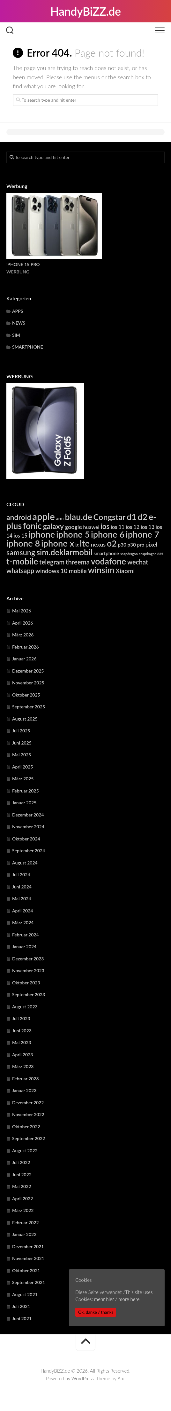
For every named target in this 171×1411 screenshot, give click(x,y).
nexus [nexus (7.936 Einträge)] (98, 544)
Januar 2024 (24, 946)
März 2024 (22, 922)
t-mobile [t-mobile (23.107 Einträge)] (22, 561)
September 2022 (28, 1138)
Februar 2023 (25, 1078)
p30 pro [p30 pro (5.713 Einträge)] (136, 545)
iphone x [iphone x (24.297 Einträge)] (57, 543)
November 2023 (28, 970)
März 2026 (22, 634)
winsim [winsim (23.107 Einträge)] (101, 570)
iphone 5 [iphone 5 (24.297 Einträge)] (73, 534)
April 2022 (22, 1198)
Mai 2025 (21, 754)
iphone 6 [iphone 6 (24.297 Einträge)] (107, 534)
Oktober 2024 (26, 838)
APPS (17, 311)
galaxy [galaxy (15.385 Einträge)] (53, 526)
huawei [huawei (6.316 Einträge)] (91, 527)
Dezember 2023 (28, 958)
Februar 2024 (25, 934)
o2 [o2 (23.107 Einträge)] (112, 543)
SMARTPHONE (27, 347)
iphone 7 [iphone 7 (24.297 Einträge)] (142, 534)
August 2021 (25, 1294)
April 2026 (22, 623)
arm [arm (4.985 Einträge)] (60, 518)
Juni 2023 (22, 1030)
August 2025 (25, 718)
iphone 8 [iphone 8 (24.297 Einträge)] (23, 543)
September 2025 (28, 706)
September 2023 (28, 994)
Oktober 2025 (26, 695)
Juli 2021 (21, 1306)
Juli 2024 (21, 874)
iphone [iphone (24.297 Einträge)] (42, 534)
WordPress (82, 1378)
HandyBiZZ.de (85, 11)
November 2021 (28, 1258)
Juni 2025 (22, 742)
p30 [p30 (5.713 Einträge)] (122, 545)
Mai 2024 (21, 898)
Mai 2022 (21, 1186)
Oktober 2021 (26, 1270)
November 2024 (28, 826)
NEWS (18, 323)
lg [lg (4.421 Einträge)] (76, 545)
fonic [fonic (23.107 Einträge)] (32, 526)
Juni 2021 (22, 1318)
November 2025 (28, 682)
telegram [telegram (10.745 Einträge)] (51, 562)
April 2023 (22, 1054)
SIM (16, 335)
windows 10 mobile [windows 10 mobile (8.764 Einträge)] (60, 570)
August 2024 (25, 862)
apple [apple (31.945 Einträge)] (43, 516)
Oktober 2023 (26, 982)
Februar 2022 (25, 1222)
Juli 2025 (21, 730)
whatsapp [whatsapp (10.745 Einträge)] (20, 570)
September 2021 (28, 1282)
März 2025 (22, 778)
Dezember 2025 (28, 671)
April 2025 (22, 766)
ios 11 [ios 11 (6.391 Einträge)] (117, 527)
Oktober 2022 (26, 1126)
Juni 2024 (22, 886)
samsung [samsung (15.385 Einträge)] (20, 552)
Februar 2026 (25, 647)
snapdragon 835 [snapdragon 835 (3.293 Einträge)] (151, 554)
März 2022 (22, 1210)
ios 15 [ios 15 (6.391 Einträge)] (20, 535)
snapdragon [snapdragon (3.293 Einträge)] (129, 554)
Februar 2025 (25, 790)
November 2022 (28, 1114)
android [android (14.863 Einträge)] (18, 517)
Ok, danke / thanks (95, 1312)
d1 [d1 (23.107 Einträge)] (132, 517)
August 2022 (25, 1150)
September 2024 (28, 850)
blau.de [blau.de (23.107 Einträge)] (78, 517)
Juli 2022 (21, 1162)
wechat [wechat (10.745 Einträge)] (137, 562)
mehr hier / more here (116, 1299)
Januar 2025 (24, 802)
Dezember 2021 (28, 1246)
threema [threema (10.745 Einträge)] (78, 562)
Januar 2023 (24, 1090)
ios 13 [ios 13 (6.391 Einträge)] (147, 527)
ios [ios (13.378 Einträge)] (104, 526)
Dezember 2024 (28, 814)
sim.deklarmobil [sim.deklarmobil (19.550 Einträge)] (64, 552)
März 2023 (22, 1066)
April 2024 (22, 910)
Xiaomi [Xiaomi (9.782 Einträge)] (125, 570)
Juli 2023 (21, 1018)
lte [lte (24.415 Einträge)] (85, 543)
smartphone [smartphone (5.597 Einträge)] (106, 553)
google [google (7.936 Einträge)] (73, 526)
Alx (120, 1378)
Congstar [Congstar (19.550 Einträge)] (109, 517)
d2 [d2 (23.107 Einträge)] (143, 517)
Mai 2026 (21, 610)
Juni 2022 (22, 1174)
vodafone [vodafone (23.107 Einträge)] (108, 561)
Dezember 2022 (28, 1102)
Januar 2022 (24, 1234)
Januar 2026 (24, 658)
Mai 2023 (21, 1042)
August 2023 (25, 1006)
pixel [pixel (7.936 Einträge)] (151, 544)
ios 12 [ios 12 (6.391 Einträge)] (132, 527)
